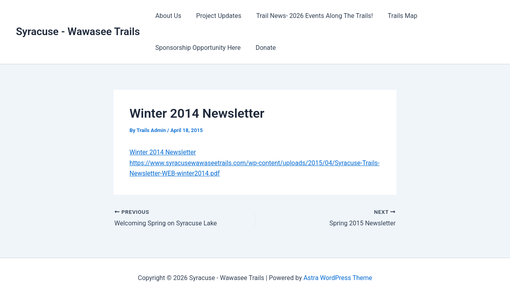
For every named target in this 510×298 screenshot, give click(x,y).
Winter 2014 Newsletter (162, 152)
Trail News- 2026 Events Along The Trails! (309, 16)
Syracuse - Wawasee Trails (78, 31)
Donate (262, 47)
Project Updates (215, 16)
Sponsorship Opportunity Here (196, 47)
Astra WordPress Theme (338, 278)
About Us (167, 16)
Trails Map (395, 16)
